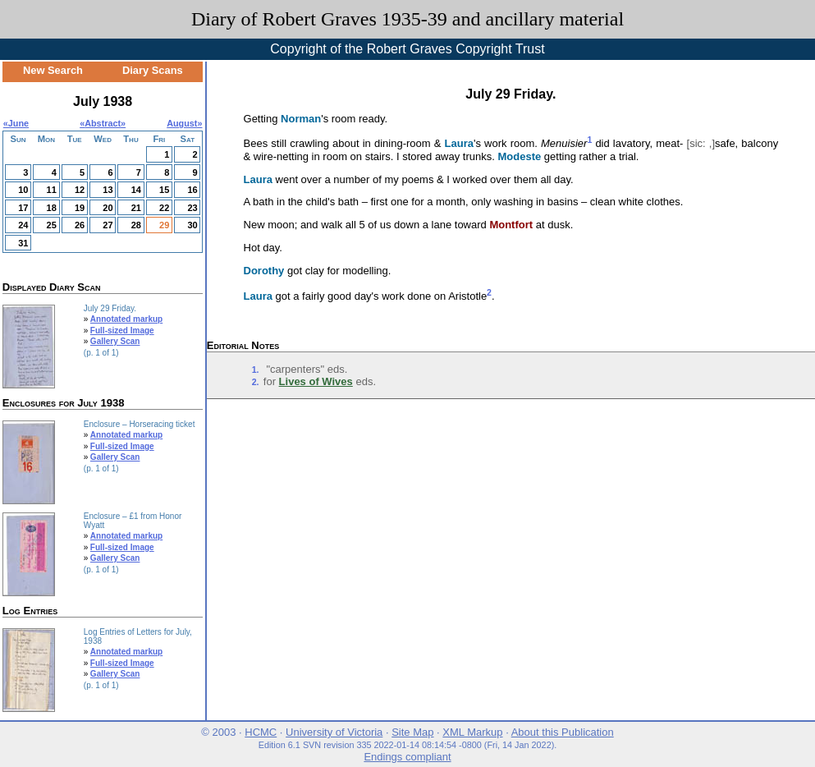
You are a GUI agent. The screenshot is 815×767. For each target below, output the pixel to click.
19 (80, 208)
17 (23, 208)
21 (136, 208)
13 (107, 190)
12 (80, 190)
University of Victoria (334, 732)
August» (184, 123)
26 (80, 225)
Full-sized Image (122, 330)
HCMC (261, 732)
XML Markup (472, 732)
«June (16, 123)
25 (52, 225)
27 (107, 225)
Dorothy (264, 270)
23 (192, 208)
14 (136, 190)
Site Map (412, 732)
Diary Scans (152, 70)
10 (23, 190)
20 (107, 208)
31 (23, 243)
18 (52, 208)
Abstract (103, 123)
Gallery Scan (115, 341)
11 (52, 190)
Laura (459, 144)
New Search (53, 70)
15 (164, 190)
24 (23, 225)
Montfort (511, 224)
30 (192, 225)
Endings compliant (407, 757)
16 (192, 190)
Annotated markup (126, 319)
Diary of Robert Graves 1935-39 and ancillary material (407, 19)
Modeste (519, 156)
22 (164, 208)
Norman (301, 119)
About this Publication (562, 732)
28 (136, 225)
